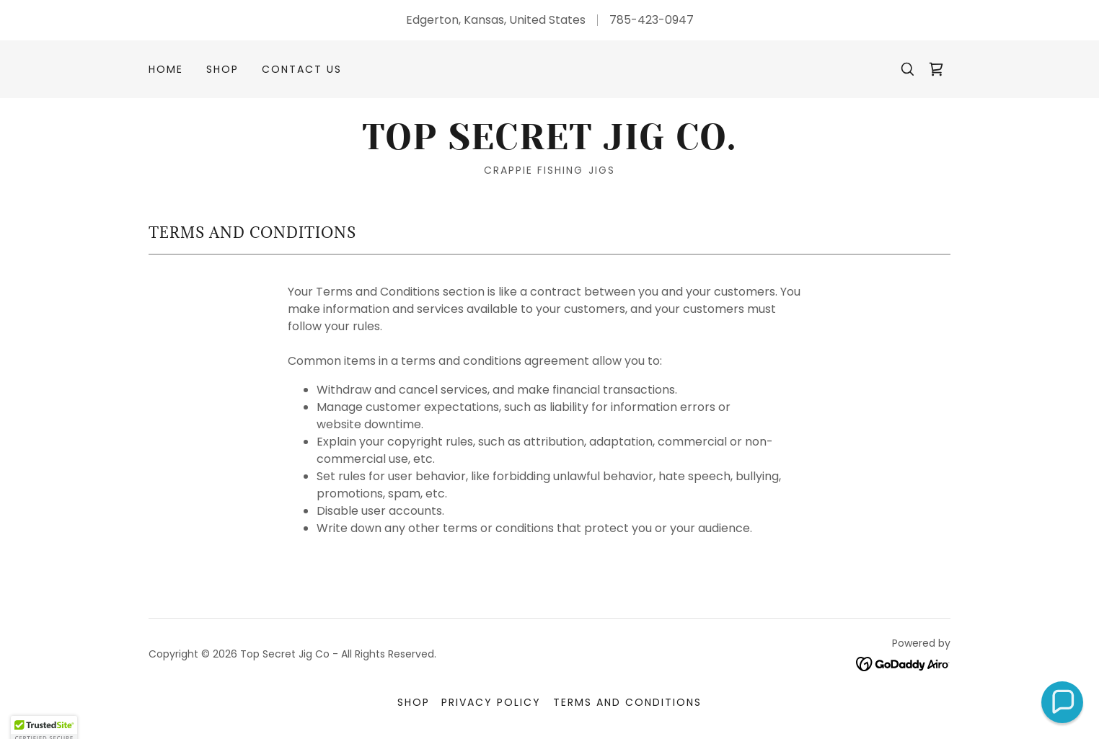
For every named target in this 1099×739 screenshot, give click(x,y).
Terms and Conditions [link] (627, 702)
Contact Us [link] (302, 69)
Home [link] (166, 69)
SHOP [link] (222, 69)
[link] (936, 69)
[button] (1062, 702)
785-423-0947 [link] (651, 20)
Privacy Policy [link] (491, 702)
